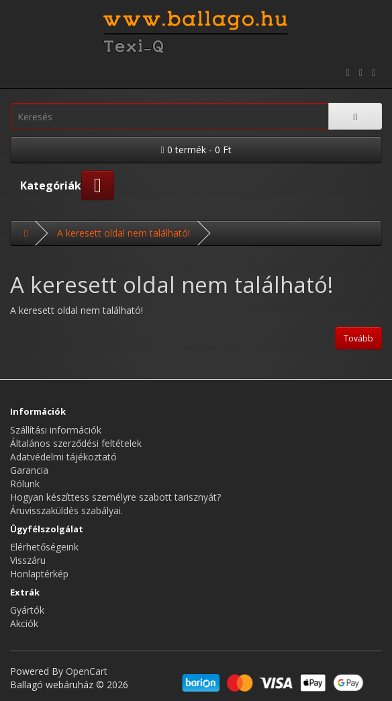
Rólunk (25, 483)
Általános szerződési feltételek (76, 443)
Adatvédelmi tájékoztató (63, 456)
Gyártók (27, 610)
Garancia (29, 470)
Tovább (358, 338)
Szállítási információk (55, 429)
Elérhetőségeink (44, 546)
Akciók (24, 623)
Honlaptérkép (39, 573)
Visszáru (28, 560)
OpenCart (86, 671)
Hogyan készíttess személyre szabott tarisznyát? (115, 497)
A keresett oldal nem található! (123, 232)
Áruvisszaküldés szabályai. (66, 510)
